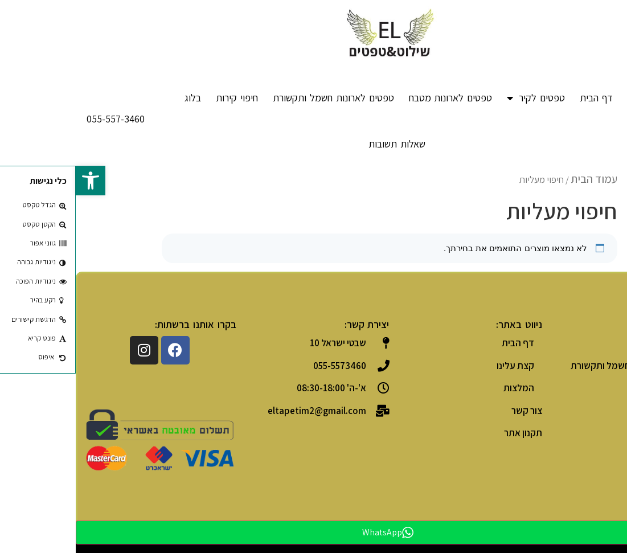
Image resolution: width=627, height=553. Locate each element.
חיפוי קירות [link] (161, 97)
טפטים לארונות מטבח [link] (375, 97)
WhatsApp (312, 532)
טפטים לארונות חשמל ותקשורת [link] (257, 97)
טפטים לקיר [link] (460, 98)
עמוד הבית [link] (518, 178)
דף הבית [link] (520, 97)
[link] (15, 180)
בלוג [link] (117, 97)
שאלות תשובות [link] (321, 143)
